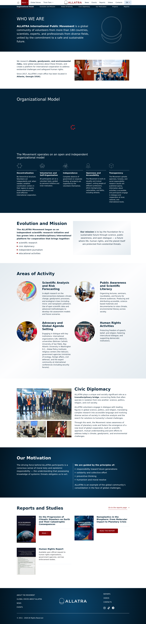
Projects (115, 6)
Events (94, 2)
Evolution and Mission (47, 6)
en (127, 2)
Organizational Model (25, 6)
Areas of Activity (67, 6)
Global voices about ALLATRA (29, 599)
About (24, 2)
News (87, 2)
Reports (102, 2)
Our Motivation (101, 6)
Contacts (119, 2)
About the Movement (26, 595)
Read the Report (107, 531)
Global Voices (36, 2)
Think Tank (47, 2)
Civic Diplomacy (84, 6)
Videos (110, 2)
